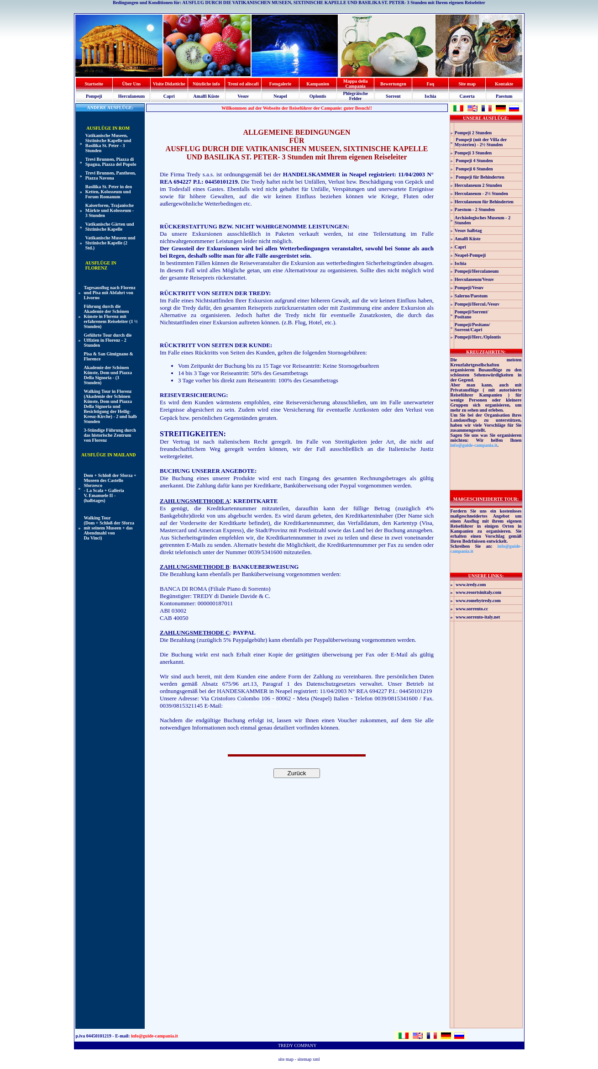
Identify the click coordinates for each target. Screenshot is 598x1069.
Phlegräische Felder (355, 96)
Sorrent (393, 96)
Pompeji (94, 96)
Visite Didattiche (169, 83)
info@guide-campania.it (253, 705)
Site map (467, 83)
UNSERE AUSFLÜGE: (486, 118)
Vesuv (243, 96)
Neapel (280, 96)
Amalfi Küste (206, 96)
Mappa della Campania (355, 84)
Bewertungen (393, 83)
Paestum (504, 96)
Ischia (430, 96)
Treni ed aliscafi (243, 83)
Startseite (93, 83)
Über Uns (131, 83)
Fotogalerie (280, 83)
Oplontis (317, 96)
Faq (430, 83)
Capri (169, 96)
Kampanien (317, 83)
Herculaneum (131, 96)
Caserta (467, 96)
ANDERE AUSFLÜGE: (110, 107)
